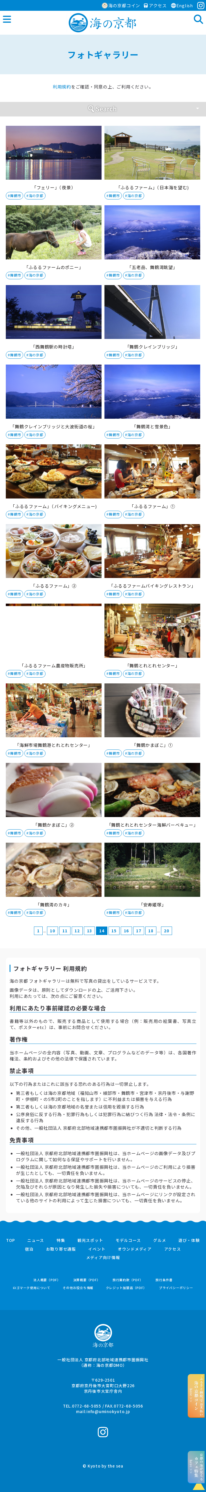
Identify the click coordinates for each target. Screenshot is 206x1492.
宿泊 (29, 1249)
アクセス (155, 5)
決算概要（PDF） (86, 1279)
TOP (10, 1240)
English (182, 5)
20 (166, 931)
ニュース (35, 1240)
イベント (96, 1249)
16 (126, 931)
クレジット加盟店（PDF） (126, 1287)
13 (89, 931)
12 (77, 931)
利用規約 (62, 87)
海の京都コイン (121, 5)
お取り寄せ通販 (61, 1249)
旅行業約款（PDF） (128, 1279)
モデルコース (128, 1240)
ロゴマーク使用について (31, 1287)
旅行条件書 (164, 1279)
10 (52, 931)
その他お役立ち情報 (78, 1287)
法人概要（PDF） (47, 1279)
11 (65, 931)
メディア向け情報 (103, 1258)
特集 (61, 1240)
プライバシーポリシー (176, 1287)
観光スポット (90, 1240)
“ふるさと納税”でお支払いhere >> (196, 1395)
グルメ (159, 1240)
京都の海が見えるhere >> (196, 1467)
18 (150, 931)
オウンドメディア (135, 1249)
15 (114, 931)
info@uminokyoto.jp (108, 1411)
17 (138, 931)
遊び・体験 (189, 1240)
